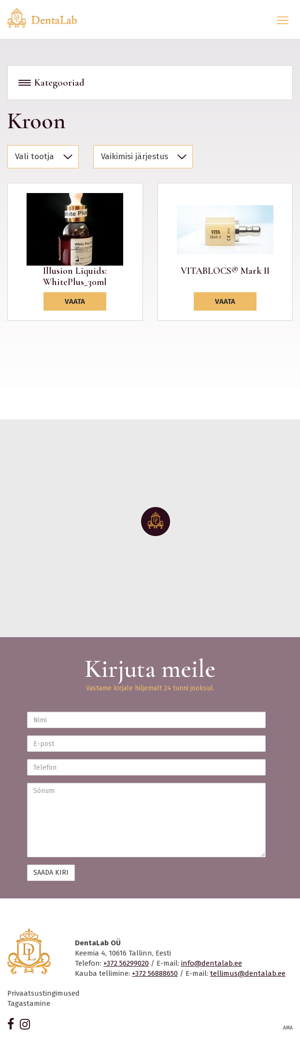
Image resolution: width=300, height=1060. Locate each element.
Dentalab (47, 18)
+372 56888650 (155, 973)
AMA (288, 1028)
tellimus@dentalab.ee (248, 973)
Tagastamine (28, 1003)
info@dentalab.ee (211, 963)
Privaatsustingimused (43, 993)
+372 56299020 (126, 963)
